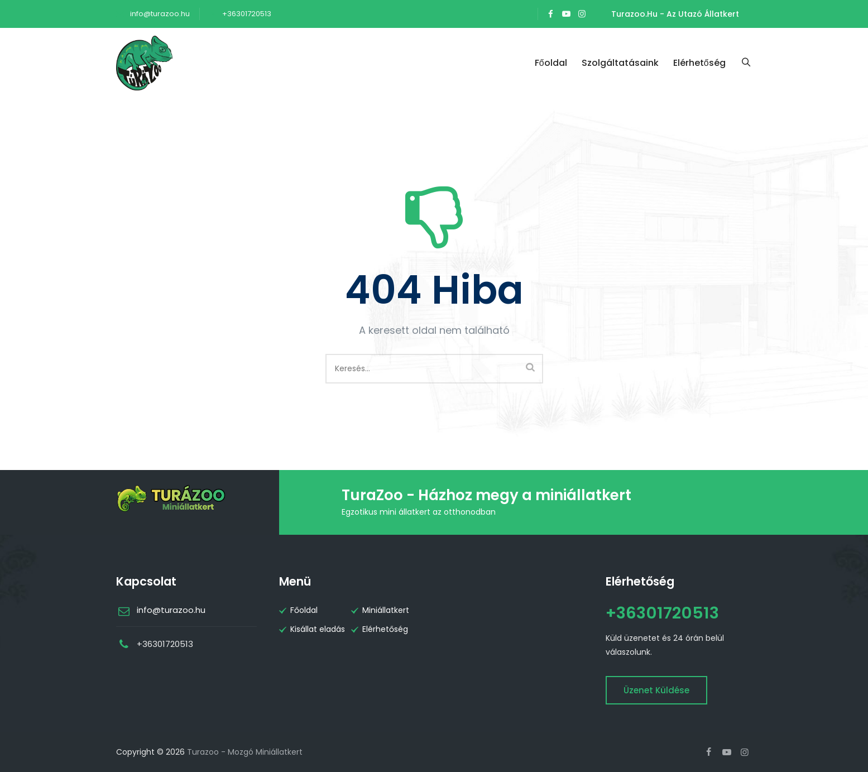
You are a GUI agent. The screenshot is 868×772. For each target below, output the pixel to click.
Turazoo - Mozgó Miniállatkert (245, 751)
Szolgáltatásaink (621, 62)
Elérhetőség (701, 62)
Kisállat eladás (317, 629)
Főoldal (552, 62)
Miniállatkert (385, 610)
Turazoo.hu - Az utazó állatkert (675, 14)
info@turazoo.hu (159, 13)
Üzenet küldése (656, 690)
